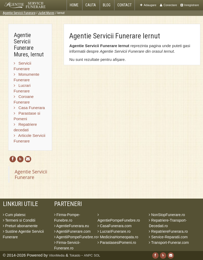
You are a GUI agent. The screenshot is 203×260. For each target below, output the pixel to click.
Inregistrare (190, 5)
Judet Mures (46, 13)
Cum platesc (14, 215)
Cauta (90, 5)
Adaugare (148, 5)
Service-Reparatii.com (168, 237)
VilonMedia (56, 255)
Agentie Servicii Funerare (19, 13)
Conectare (168, 5)
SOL (97, 255)
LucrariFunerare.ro (114, 231)
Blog (106, 5)
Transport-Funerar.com (169, 242)
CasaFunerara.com (115, 226)
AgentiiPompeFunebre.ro (76, 237)
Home (74, 5)
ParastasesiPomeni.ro (117, 242)
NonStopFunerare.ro (167, 215)
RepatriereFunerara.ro (168, 231)
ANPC (88, 255)
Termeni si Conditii (19, 220)
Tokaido (75, 255)
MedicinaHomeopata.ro (118, 237)
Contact (124, 5)
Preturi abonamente (20, 226)
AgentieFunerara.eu (71, 226)
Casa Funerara (29, 107)
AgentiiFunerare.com (72, 231)
